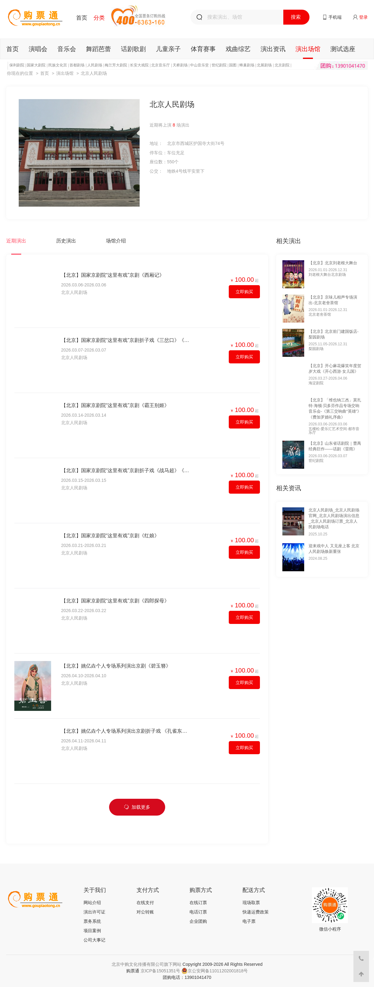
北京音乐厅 (160, 65)
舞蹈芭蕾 (98, 49)
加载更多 (137, 806)
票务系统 (92, 921)
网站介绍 (92, 902)
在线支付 (145, 902)
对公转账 (145, 911)
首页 (81, 18)
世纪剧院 (219, 65)
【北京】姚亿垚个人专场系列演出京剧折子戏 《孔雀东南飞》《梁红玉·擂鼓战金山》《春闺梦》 (125, 731)
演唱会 (38, 49)
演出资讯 (273, 49)
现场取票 (251, 902)
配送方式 (253, 890)
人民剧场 (94, 65)
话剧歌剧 (133, 49)
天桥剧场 (180, 65)
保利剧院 (16, 65)
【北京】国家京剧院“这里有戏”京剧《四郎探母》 (115, 600)
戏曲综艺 (238, 49)
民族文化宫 (57, 65)
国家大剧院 (36, 65)
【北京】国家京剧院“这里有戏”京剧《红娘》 (110, 535)
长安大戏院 (139, 65)
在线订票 (198, 902)
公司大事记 (94, 939)
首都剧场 (77, 65)
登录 (363, 17)
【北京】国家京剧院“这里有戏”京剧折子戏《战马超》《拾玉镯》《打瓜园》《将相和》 (125, 470)
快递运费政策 (255, 911)
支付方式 (148, 890)
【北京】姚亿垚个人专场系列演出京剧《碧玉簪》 (116, 666)
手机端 (335, 17)
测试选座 (342, 49)
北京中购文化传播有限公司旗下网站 (146, 964)
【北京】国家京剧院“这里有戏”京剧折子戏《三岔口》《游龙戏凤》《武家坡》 (125, 340)
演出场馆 (307, 49)
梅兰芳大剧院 (116, 65)
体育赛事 (203, 49)
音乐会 (66, 49)
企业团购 (198, 921)
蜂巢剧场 (246, 65)
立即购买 (244, 291)
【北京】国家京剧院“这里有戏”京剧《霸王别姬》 (115, 405)
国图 (233, 65)
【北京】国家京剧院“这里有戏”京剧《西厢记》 (112, 275)
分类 (99, 18)
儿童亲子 (168, 49)
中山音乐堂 (199, 65)
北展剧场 (264, 65)
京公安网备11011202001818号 (214, 970)
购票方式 (200, 890)
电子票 (249, 921)
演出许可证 (94, 911)
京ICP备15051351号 (160, 970)
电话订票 (198, 911)
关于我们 (95, 890)
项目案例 (92, 930)
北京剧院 (282, 65)
